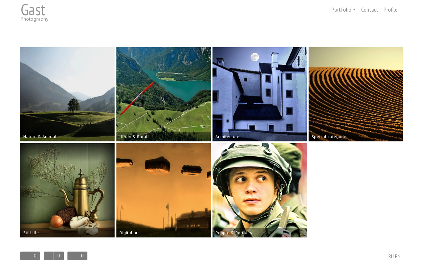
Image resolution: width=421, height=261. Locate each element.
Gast (33, 9)
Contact (369, 9)
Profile (390, 9)
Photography (35, 19)
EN (398, 256)
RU (391, 256)
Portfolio (343, 9)
